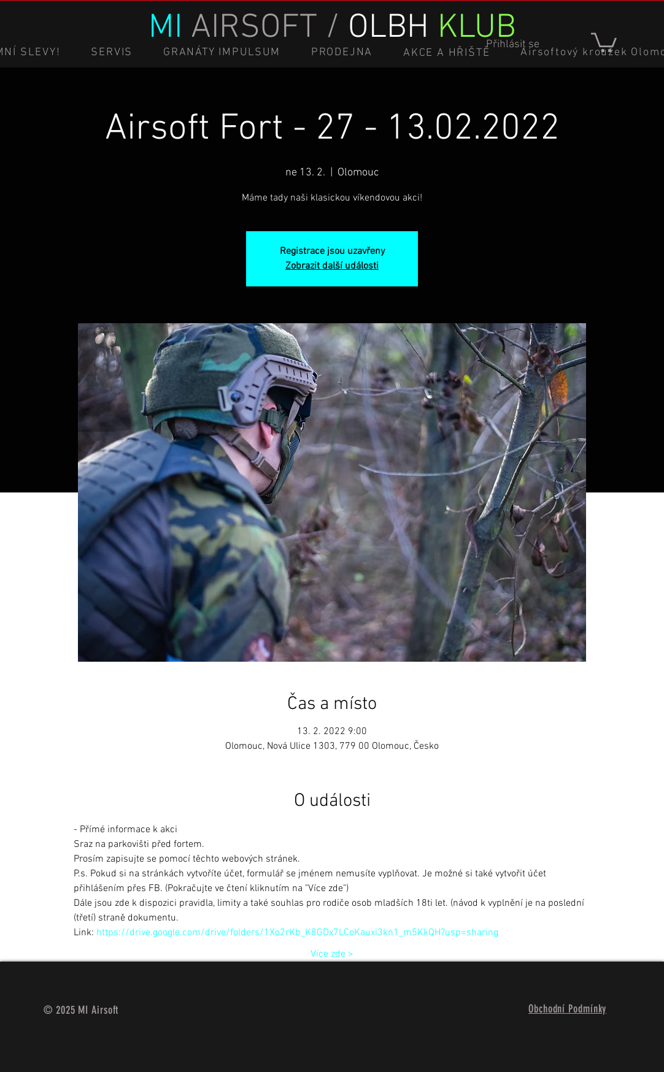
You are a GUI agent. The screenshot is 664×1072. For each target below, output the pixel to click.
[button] (604, 41)
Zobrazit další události (332, 266)
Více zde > (332, 954)
